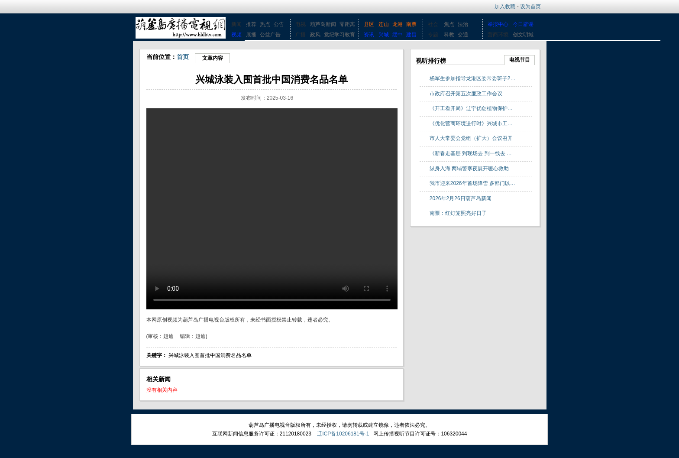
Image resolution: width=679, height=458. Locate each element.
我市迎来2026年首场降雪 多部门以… (472, 183)
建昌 (411, 35)
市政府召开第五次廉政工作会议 (466, 94)
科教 (449, 35)
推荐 (251, 24)
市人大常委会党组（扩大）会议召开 (471, 138)
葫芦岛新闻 (323, 24)
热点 (265, 24)
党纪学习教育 (339, 35)
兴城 (383, 35)
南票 (411, 24)
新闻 (236, 24)
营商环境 (498, 35)
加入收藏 (505, 6)
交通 (463, 35)
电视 (300, 24)
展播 (251, 35)
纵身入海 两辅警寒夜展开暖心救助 (469, 169)
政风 (315, 35)
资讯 (369, 35)
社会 (433, 24)
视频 (236, 35)
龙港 (397, 24)
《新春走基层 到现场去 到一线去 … (471, 153)
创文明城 (523, 35)
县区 (369, 24)
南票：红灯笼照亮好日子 (458, 213)
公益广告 (270, 35)
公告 (279, 24)
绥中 (397, 35)
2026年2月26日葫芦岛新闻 (460, 198)
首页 (183, 56)
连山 (383, 24)
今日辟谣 (523, 24)
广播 (300, 35)
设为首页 (530, 6)
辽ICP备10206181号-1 (343, 434)
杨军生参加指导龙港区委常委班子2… (473, 78)
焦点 (449, 24)
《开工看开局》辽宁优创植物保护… (471, 108)
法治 (463, 24)
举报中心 (498, 24)
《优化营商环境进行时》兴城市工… (471, 123)
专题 (433, 35)
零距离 (347, 24)
